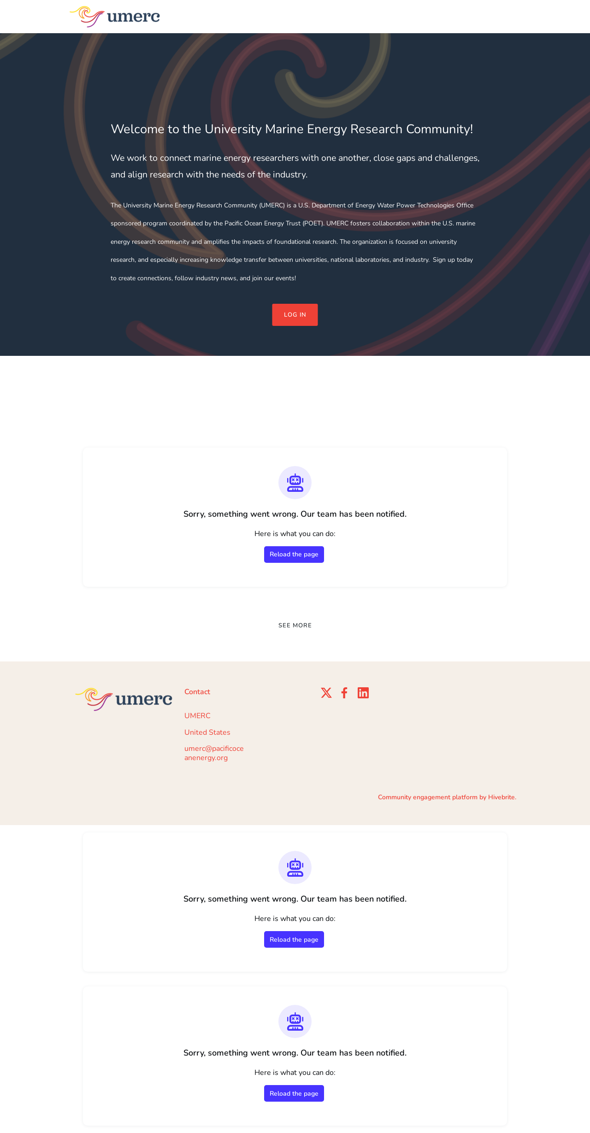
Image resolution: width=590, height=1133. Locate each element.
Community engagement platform (428, 797)
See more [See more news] (295, 625)
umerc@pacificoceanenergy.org (214, 753)
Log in (295, 315)
